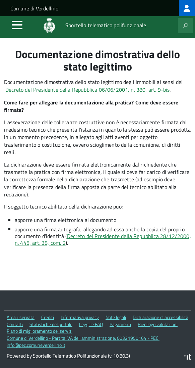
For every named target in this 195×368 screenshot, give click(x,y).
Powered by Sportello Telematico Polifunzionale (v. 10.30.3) (68, 356)
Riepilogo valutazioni (158, 324)
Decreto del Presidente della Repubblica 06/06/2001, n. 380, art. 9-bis (87, 90)
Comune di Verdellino (34, 8)
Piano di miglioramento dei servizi (39, 330)
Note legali (116, 317)
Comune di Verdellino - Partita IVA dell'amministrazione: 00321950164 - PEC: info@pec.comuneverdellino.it (83, 341)
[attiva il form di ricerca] (185, 25)
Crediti (47, 317)
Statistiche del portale (50, 324)
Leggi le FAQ (91, 324)
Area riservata (21, 317)
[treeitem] (187, 8)
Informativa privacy (80, 317)
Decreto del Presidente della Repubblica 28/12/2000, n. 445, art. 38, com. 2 (103, 239)
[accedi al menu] (17, 24)
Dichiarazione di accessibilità (160, 317)
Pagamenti (120, 324)
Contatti (15, 324)
